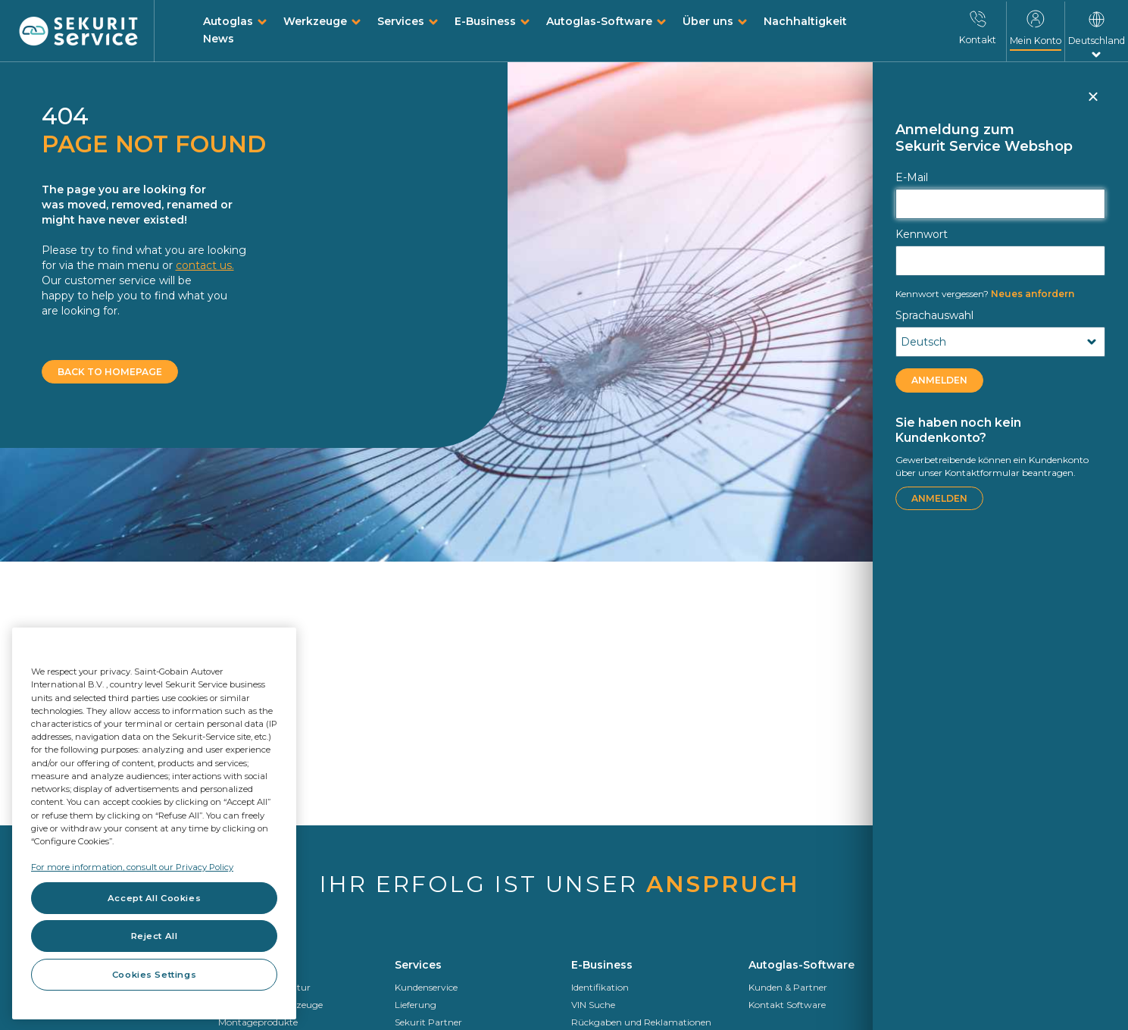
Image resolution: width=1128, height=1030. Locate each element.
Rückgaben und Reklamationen (641, 1022)
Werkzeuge (315, 21)
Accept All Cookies (154, 898)
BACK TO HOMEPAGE (110, 371)
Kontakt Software (787, 1004)
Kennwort (921, 234)
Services (400, 21)
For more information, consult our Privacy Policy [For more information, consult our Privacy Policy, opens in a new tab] (132, 867)
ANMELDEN (939, 380)
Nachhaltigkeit (805, 21)
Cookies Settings (154, 974)
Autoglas (228, 21)
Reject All (154, 936)
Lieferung (415, 1004)
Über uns (708, 21)
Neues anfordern (984, 293)
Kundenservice (426, 987)
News (218, 38)
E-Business (485, 21)
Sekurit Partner (428, 1022)
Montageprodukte (258, 1022)
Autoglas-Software (599, 21)
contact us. (205, 265)
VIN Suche (593, 1004)
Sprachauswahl (934, 315)
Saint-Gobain (954, 1004)
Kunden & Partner (787, 987)
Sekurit (940, 1022)
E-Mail (911, 177)
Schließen (1092, 103)
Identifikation (600, 987)
